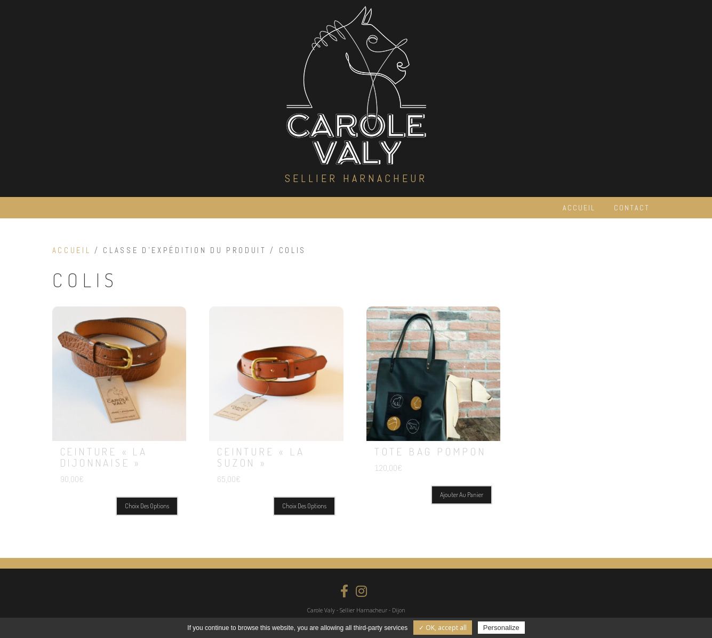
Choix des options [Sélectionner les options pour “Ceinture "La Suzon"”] (304, 506)
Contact (632, 207)
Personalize (501, 628)
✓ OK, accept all (443, 627)
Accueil (579, 207)
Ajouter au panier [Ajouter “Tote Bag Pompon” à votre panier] (461, 495)
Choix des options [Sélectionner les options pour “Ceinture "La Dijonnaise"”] (147, 506)
